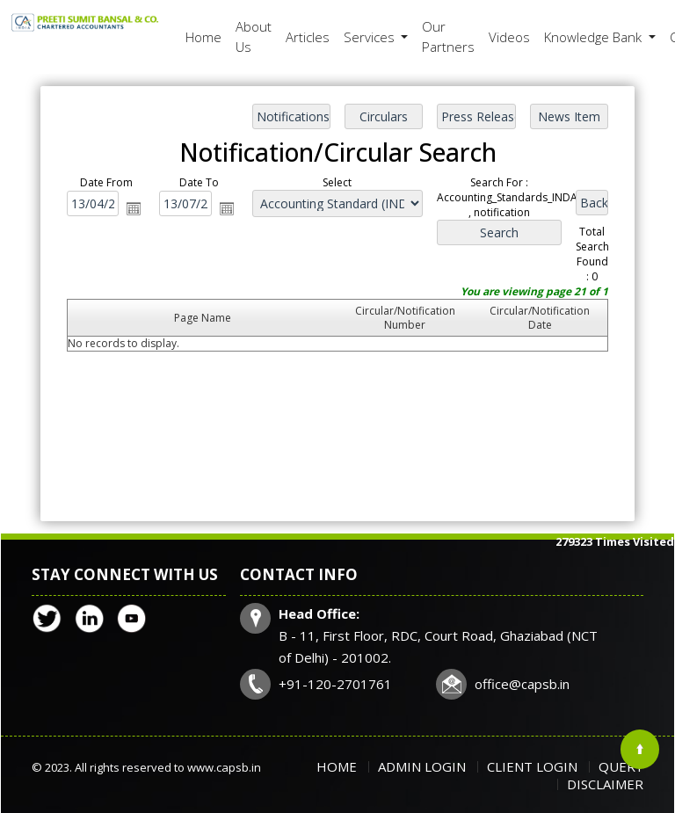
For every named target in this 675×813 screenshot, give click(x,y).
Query (621, 766)
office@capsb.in (522, 684)
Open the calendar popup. (135, 208)
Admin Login (422, 766)
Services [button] (371, 37)
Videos (509, 37)
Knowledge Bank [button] (594, 37)
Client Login (532, 766)
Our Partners (448, 36)
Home (203, 37)
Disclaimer (605, 784)
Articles (308, 37)
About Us (254, 36)
